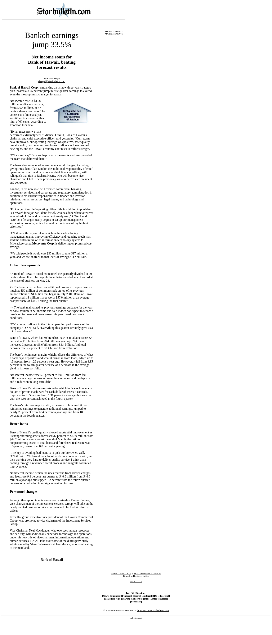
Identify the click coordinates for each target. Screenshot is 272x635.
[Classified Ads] (112, 598)
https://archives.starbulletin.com (153, 610)
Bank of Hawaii (52, 560)
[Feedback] (136, 601)
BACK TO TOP (136, 582)
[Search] (125, 598)
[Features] (126, 596)
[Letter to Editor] (159, 598)
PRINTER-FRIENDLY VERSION (147, 573)
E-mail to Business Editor (136, 575)
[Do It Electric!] (161, 596)
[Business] (115, 596)
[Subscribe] (137, 598)
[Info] (146, 598)
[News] (105, 596)
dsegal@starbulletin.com (51, 81)
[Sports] (136, 596)
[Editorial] (147, 596)
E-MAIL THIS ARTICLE (121, 573)
